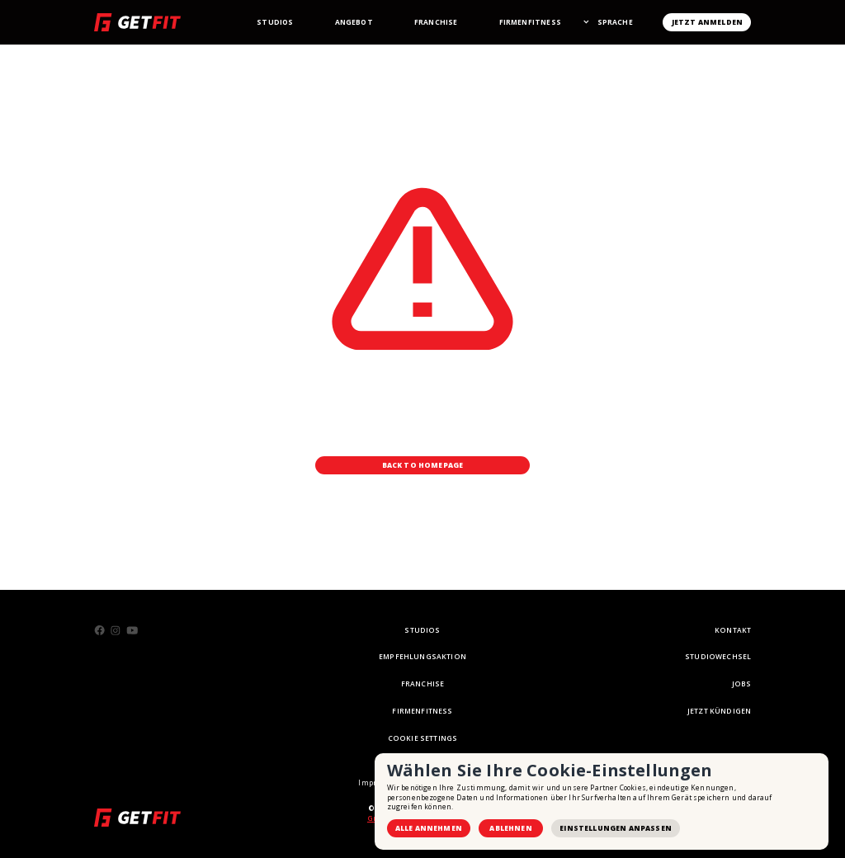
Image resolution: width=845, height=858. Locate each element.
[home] (137, 22)
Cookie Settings (423, 737)
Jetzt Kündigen (719, 710)
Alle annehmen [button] (428, 827)
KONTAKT (733, 629)
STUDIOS (422, 629)
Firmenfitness (530, 21)
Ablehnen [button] (510, 827)
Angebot (354, 21)
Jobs (742, 683)
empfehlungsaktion (422, 656)
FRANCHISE (423, 683)
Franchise (436, 21)
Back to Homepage (423, 464)
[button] (615, 22)
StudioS (275, 21)
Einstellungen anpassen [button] (615, 827)
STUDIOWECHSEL (718, 656)
